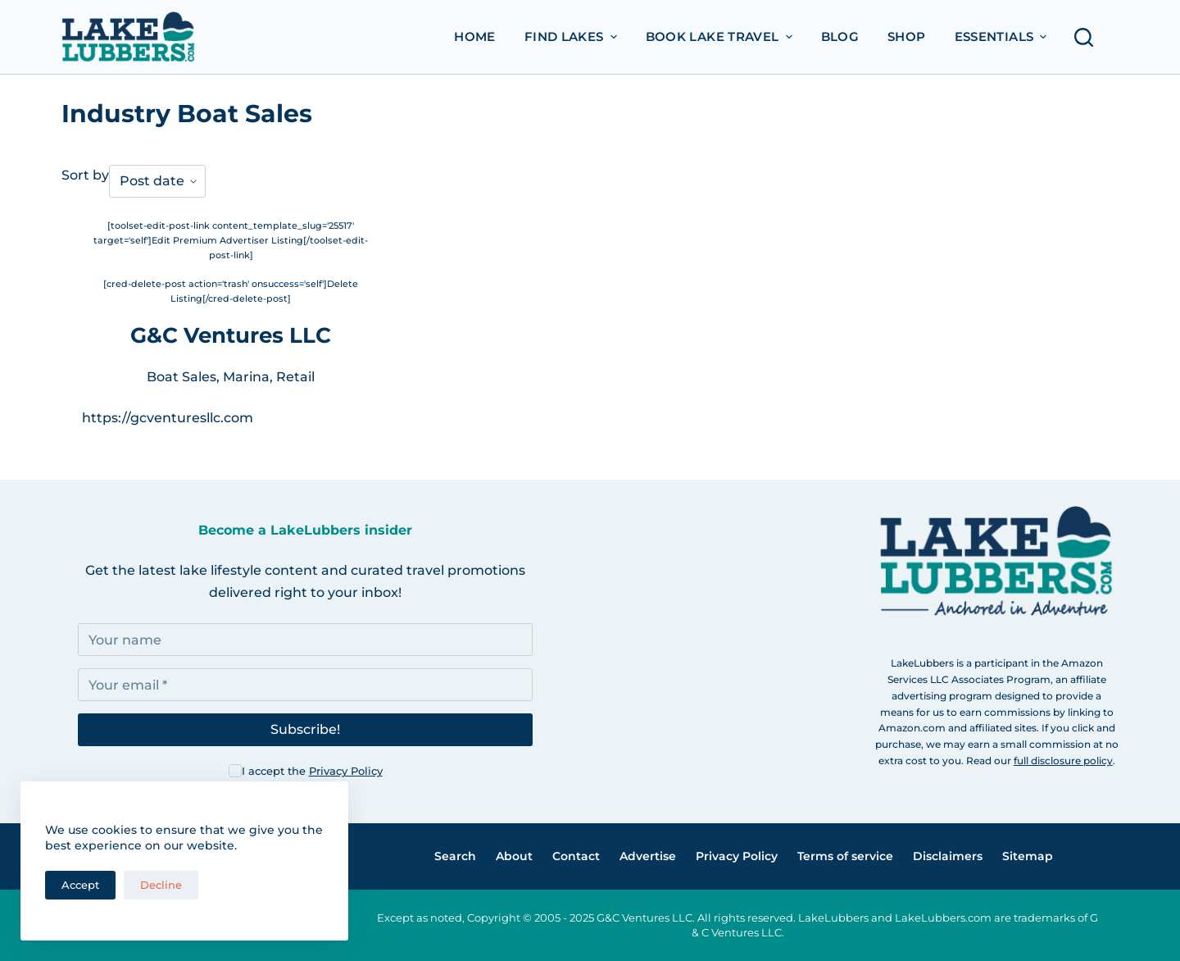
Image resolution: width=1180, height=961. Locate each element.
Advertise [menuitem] (648, 856)
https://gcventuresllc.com (167, 418)
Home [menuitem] (475, 36)
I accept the (312, 770)
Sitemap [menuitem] (1027, 856)
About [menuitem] (514, 856)
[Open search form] (1088, 37)
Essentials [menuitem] (1003, 36)
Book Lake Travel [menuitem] (721, 36)
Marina (246, 377)
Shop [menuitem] (906, 36)
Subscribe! (305, 729)
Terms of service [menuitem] (845, 856)
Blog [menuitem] (840, 36)
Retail (295, 377)
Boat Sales (181, 377)
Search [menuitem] (455, 856)
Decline (161, 884)
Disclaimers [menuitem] (948, 856)
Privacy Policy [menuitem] (737, 856)
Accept (80, 884)
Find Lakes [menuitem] (572, 36)
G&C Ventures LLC (230, 335)
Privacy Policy (346, 770)
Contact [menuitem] (576, 856)
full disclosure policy (1063, 760)
